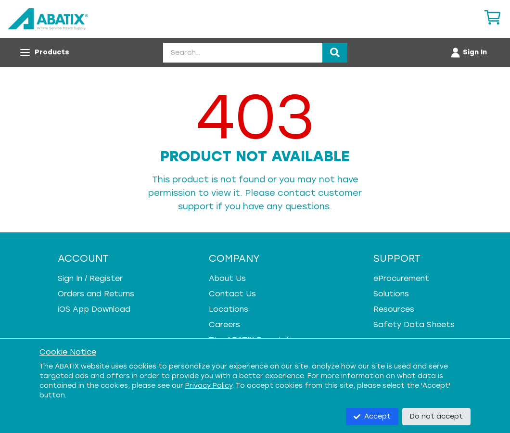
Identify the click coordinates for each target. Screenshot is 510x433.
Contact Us (232, 293)
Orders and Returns (96, 293)
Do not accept (436, 416)
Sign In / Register (90, 278)
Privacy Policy (208, 386)
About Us (227, 278)
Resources (393, 309)
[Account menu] (468, 52)
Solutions (391, 293)
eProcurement (401, 278)
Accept (372, 416)
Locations (228, 309)
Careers (224, 324)
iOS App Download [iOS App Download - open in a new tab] (94, 309)
